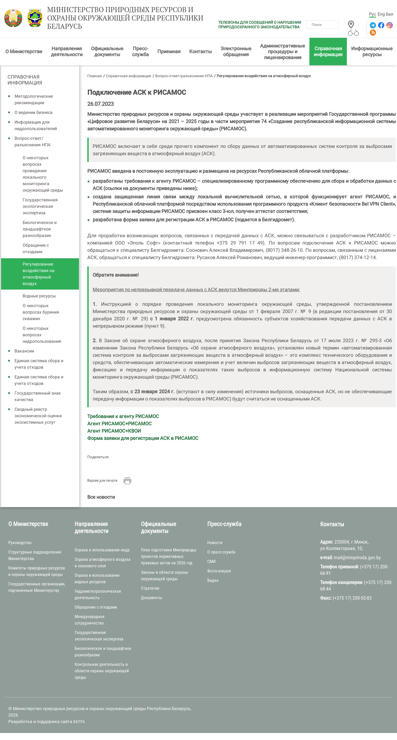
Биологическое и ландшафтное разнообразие (40, 229)
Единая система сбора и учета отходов (39, 364)
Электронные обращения (235, 51)
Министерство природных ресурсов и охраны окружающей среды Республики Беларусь (125, 18)
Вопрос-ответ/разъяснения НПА (32, 141)
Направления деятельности (66, 51)
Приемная (169, 51)
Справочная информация (328, 51)
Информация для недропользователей (36, 125)
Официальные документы (107, 51)
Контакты (200, 51)
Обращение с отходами (36, 248)
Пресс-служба (140, 51)
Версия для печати (102, 480)
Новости (214, 542)
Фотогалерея (219, 570)
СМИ (211, 561)
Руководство (20, 542)
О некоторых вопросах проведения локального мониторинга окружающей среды (43, 174)
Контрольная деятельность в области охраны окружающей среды (102, 671)
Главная (94, 76)
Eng (381, 14)
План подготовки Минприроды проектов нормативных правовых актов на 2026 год (168, 556)
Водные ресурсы (39, 295)
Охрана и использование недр (102, 549)
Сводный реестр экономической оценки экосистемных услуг (38, 416)
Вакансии (24, 351)
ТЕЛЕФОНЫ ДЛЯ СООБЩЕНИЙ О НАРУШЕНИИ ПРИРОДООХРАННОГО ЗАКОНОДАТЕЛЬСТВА (259, 24)
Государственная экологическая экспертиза (40, 206)
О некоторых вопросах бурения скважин (41, 312)
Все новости (101, 497)
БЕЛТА (79, 721)
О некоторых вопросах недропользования (42, 335)
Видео (213, 580)
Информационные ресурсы (372, 51)
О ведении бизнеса (34, 112)
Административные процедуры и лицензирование (282, 51)
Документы (151, 597)
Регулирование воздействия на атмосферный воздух (38, 274)
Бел (389, 14)
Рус (372, 14)
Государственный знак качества (38, 396)
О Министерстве (23, 51)
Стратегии (150, 588)
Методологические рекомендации (34, 99)
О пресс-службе (221, 552)
